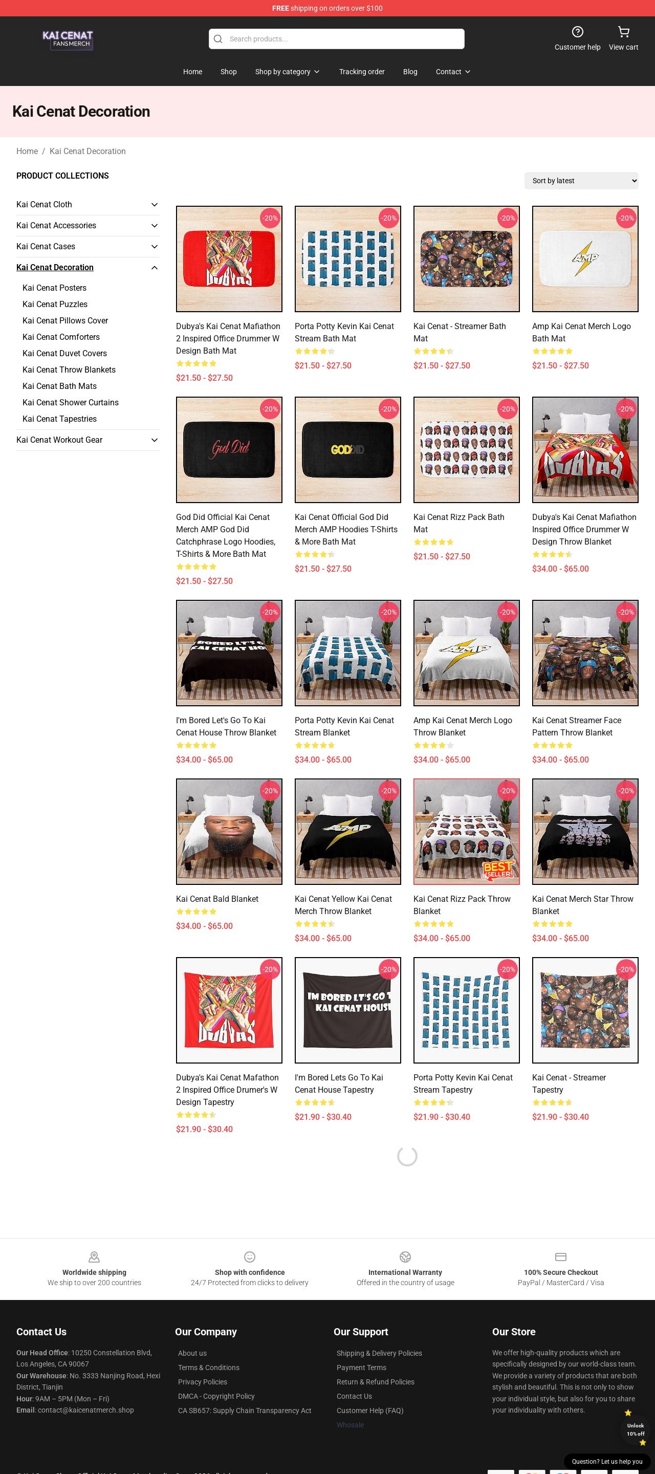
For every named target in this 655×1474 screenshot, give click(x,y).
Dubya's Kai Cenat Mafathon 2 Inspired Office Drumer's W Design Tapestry (227, 1090)
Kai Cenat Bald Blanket (217, 899)
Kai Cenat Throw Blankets (69, 370)
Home (27, 151)
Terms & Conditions (208, 1367)
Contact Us (354, 1396)
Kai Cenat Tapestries (60, 419)
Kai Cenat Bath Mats (60, 386)
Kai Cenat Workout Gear (59, 440)
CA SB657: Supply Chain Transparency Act (245, 1410)
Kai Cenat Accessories (56, 225)
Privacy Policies (202, 1382)
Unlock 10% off (636, 1430)
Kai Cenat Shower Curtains (71, 402)
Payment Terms (361, 1367)
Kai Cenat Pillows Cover (65, 321)
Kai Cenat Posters (54, 288)
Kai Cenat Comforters (61, 337)
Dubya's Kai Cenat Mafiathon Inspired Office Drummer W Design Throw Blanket (584, 529)
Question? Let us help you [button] (607, 1461)
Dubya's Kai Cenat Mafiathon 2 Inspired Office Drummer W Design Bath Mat (228, 338)
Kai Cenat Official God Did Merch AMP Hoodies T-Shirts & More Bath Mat (346, 529)
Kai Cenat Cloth (44, 204)
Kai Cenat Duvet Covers (65, 353)
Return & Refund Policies (375, 1382)
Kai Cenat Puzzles (55, 304)
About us (192, 1353)
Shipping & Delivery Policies (379, 1353)
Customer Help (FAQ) (370, 1410)
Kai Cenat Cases (45, 246)
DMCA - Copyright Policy (216, 1396)
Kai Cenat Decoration (88, 151)
